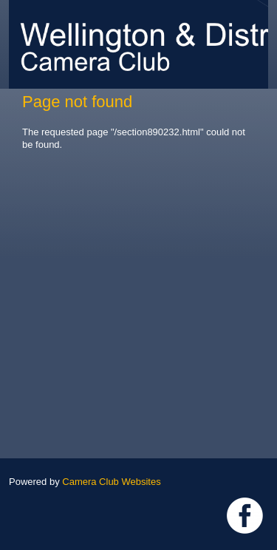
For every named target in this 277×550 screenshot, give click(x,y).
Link (245, 516)
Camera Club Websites (111, 481)
